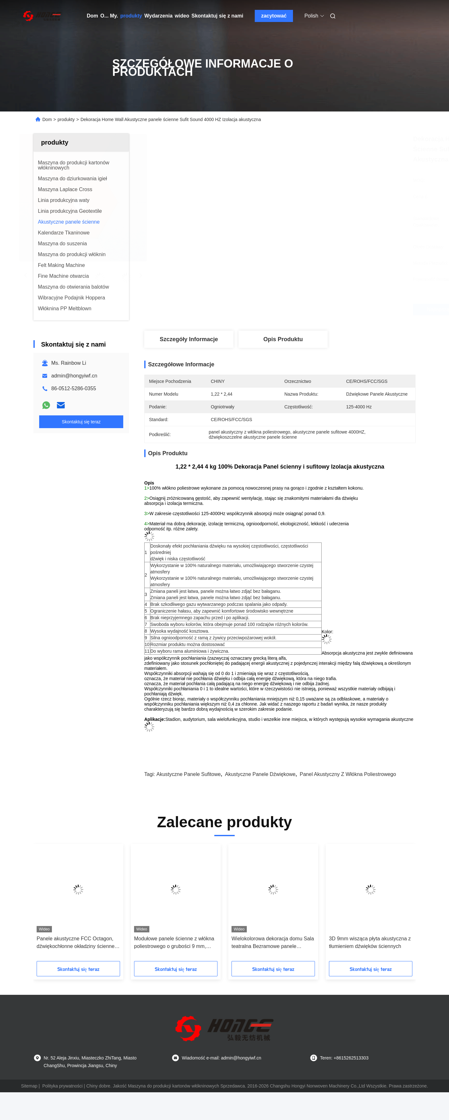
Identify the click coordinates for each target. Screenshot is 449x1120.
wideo (182, 15)
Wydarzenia (158, 15)
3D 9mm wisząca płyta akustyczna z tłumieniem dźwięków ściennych (370, 942)
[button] (47, 904)
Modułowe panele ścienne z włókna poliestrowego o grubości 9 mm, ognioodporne (174, 943)
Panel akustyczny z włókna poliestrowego (348, 774)
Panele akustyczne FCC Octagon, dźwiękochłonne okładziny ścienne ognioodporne (76, 943)
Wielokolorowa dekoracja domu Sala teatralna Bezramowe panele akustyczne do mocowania (273, 943)
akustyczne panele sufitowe (188, 774)
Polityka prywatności (62, 1085)
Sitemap (29, 1085)
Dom (92, 15)
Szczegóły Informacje (189, 339)
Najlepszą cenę (321, 309)
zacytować (274, 15)
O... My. (109, 15)
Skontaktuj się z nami (217, 15)
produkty (131, 15)
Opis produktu (283, 339)
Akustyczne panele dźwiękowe (260, 774)
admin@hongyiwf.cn (74, 375)
